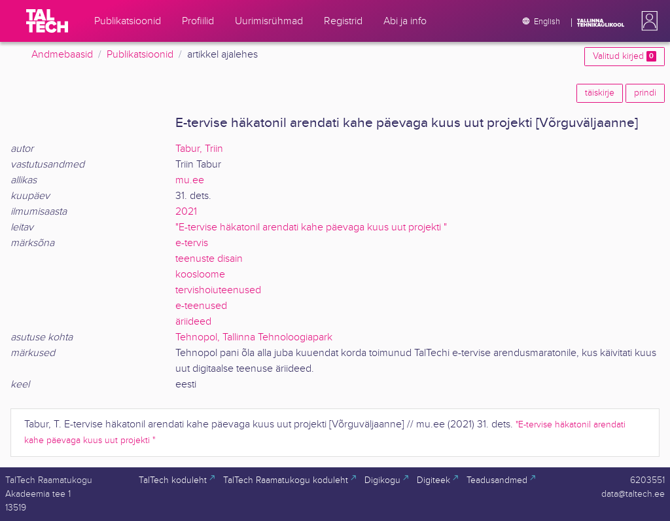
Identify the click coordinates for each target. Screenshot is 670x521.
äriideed (193, 321)
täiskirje (599, 93)
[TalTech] (47, 21)
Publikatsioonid (140, 54)
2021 (186, 212)
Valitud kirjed (624, 56)
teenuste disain (209, 259)
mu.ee (189, 180)
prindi (645, 93)
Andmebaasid (62, 54)
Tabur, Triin (199, 149)
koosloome (200, 274)
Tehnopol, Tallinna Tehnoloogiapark (253, 337)
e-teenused (201, 306)
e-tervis (191, 243)
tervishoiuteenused (218, 290)
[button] (647, 21)
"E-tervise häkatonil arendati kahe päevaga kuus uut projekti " (311, 227)
